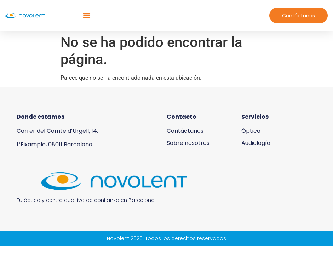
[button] (86, 16)
